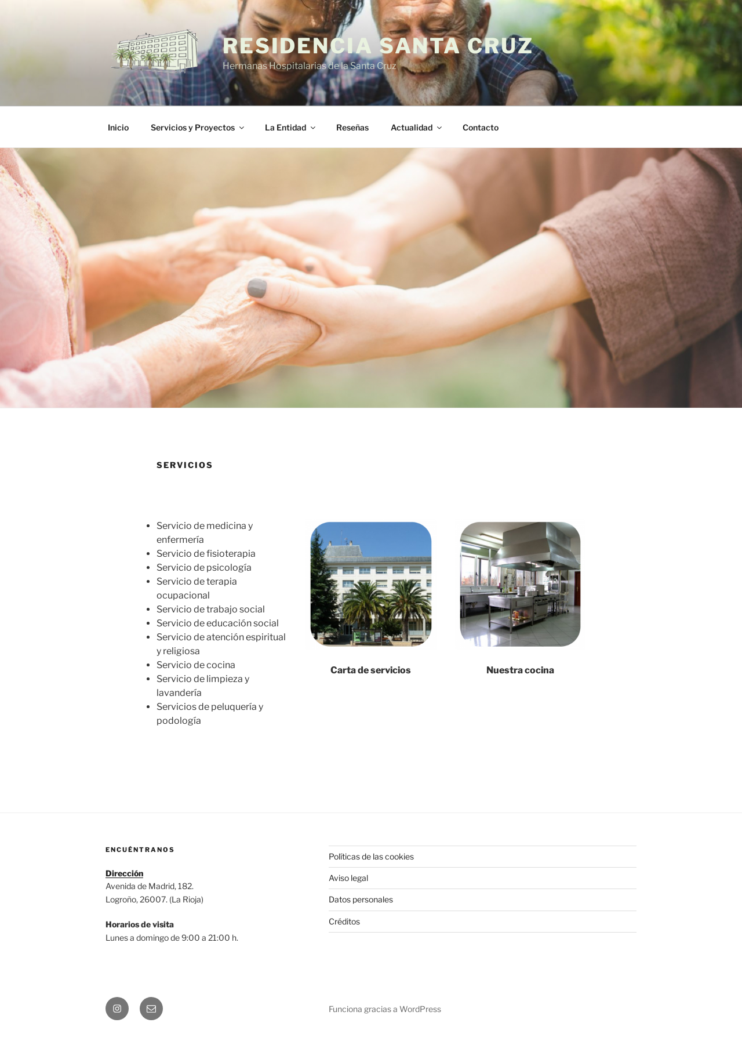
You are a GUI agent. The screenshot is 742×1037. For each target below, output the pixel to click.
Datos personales (361, 899)
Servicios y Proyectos (198, 127)
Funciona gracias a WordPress (385, 1009)
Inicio (118, 127)
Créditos (344, 921)
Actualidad (417, 127)
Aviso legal (348, 878)
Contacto (481, 127)
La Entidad (291, 127)
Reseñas (352, 127)
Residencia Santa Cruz (378, 46)
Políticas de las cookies (371, 856)
